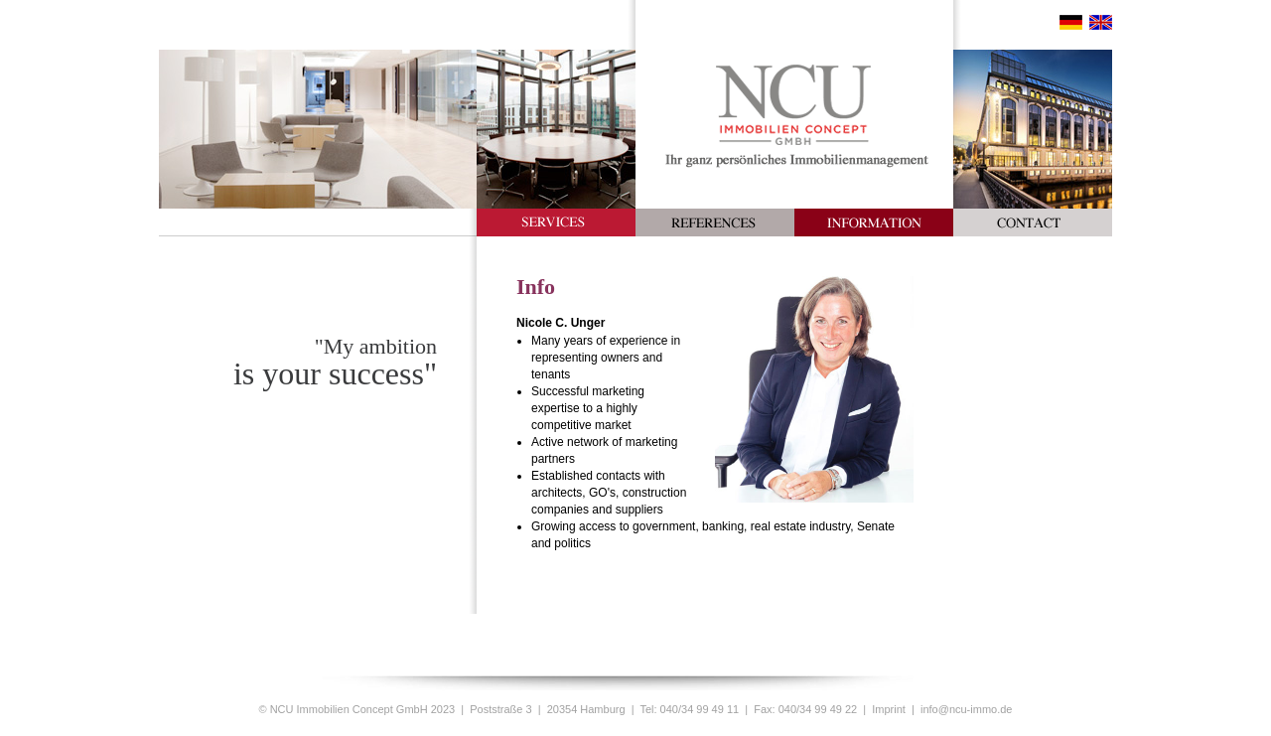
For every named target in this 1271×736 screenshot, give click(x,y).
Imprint (889, 709)
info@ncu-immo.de (966, 709)
